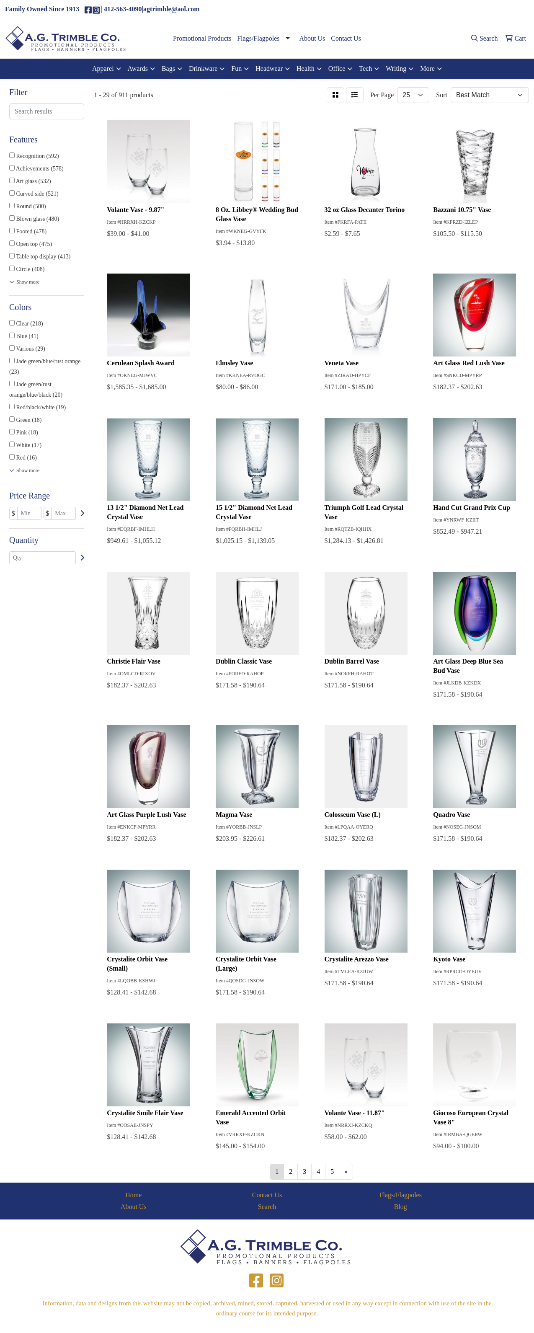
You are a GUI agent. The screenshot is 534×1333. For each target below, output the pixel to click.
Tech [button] (365, 68)
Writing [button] (396, 68)
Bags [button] (168, 68)
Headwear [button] (269, 68)
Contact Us (346, 38)
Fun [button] (236, 68)
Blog (400, 1206)
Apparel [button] (103, 68)
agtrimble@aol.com (498, 9)
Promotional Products (202, 38)
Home (133, 1195)
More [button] (427, 68)
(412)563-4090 (446, 9)
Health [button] (306, 68)
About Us (312, 38)
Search (267, 1206)
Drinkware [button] (203, 68)
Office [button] (337, 68)
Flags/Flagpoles (258, 38)
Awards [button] (138, 68)
